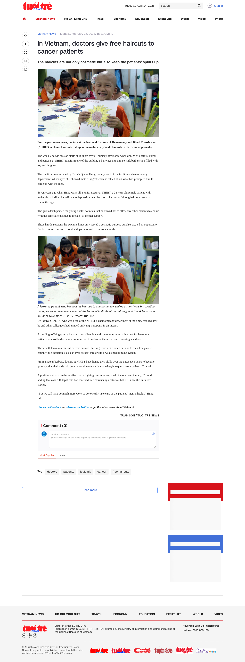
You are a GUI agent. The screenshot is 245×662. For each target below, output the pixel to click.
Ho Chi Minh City (75, 19)
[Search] (181, 6)
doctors (52, 472)
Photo (219, 19)
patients (68, 472)
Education (142, 19)
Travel (100, 19)
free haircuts (121, 472)
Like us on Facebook (50, 407)
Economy (120, 19)
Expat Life (165, 19)
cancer (101, 472)
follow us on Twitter (77, 407)
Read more (90, 490)
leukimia (85, 472)
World (185, 19)
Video (202, 19)
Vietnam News (45, 19)
